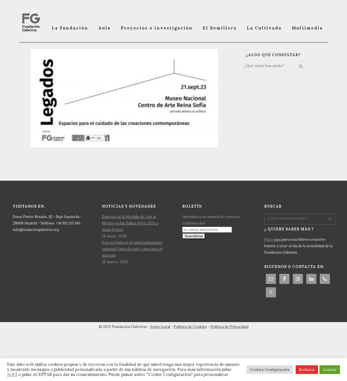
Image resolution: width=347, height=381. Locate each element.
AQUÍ (12, 374)
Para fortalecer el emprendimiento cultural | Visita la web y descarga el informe (132, 290)
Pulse (273, 280)
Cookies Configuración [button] (269, 369)
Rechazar (307, 369)
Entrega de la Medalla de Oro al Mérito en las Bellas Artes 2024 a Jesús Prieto (130, 264)
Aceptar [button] (330, 369)
